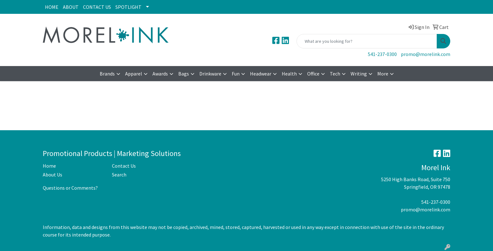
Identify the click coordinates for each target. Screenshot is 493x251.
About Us (52, 174)
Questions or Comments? (70, 188)
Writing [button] (359, 73)
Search (119, 174)
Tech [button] (335, 73)
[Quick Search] (366, 41)
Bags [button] (183, 73)
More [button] (382, 73)
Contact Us (124, 166)
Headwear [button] (260, 73)
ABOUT (71, 7)
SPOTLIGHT (128, 7)
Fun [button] (236, 73)
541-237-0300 (382, 54)
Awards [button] (160, 73)
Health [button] (289, 73)
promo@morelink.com (425, 54)
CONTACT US (97, 7)
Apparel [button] (133, 73)
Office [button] (313, 73)
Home (49, 166)
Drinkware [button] (210, 73)
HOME (51, 7)
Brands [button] (107, 73)
